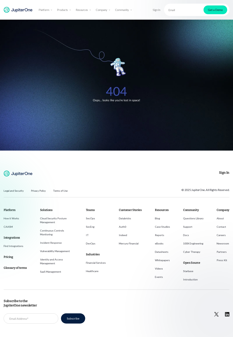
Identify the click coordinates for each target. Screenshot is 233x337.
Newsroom (223, 243)
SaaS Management (50, 271)
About (220, 218)
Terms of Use (60, 190)
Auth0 (122, 226)
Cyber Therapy (191, 251)
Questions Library (193, 218)
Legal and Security (14, 190)
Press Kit (222, 260)
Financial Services (96, 262)
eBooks (159, 243)
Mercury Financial (129, 243)
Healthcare (92, 271)
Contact (221, 226)
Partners (222, 251)
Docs (186, 235)
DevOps (90, 243)
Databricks (125, 218)
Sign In (156, 9)
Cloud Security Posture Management (53, 220)
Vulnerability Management (55, 251)
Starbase (188, 271)
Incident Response (51, 242)
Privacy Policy (38, 190)
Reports (159, 235)
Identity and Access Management (51, 261)
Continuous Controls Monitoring (52, 232)
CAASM (8, 226)
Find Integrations (13, 246)
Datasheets (161, 251)
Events (159, 276)
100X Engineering (193, 243)
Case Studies (162, 226)
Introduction (190, 279)
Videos (159, 268)
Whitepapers (162, 260)
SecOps (90, 218)
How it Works (11, 218)
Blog (157, 218)
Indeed (123, 235)
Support (187, 226)
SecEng (90, 226)
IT (87, 235)
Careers (221, 235)
